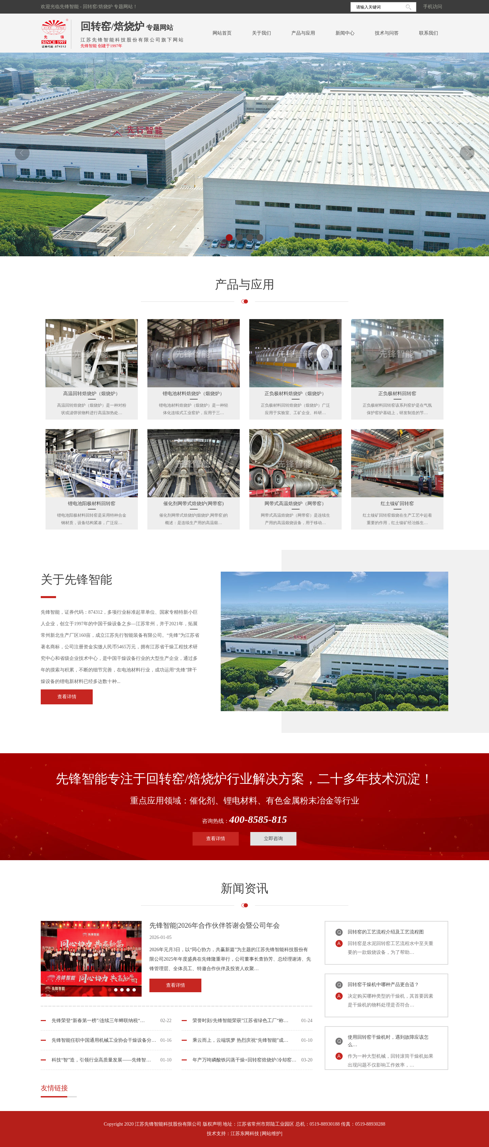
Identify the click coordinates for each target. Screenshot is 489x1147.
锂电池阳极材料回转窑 (91, 503)
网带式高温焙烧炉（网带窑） (295, 503)
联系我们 (428, 33)
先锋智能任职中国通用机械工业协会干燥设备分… (104, 1040)
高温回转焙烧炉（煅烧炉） (91, 393)
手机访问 (432, 6)
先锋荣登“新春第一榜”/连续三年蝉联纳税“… (98, 1020)
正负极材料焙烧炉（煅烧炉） (295, 393)
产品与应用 (303, 33)
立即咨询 (273, 838)
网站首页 (222, 33)
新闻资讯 (244, 888)
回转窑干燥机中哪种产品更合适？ (383, 984)
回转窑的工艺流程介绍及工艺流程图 (386, 932)
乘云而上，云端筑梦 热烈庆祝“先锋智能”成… (240, 1040)
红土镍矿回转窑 (397, 503)
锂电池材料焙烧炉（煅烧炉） (193, 393)
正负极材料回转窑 (397, 393)
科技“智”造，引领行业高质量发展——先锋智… (101, 1059)
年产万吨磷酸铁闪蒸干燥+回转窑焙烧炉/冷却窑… (244, 1059)
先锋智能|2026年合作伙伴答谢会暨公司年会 (214, 925)
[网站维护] (271, 1133)
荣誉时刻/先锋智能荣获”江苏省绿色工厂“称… (240, 1020)
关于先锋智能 (76, 579)
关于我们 (261, 33)
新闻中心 (345, 33)
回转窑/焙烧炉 (112, 26)
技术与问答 (387, 33)
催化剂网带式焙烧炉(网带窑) (193, 503)
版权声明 (212, 1124)
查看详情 (66, 696)
